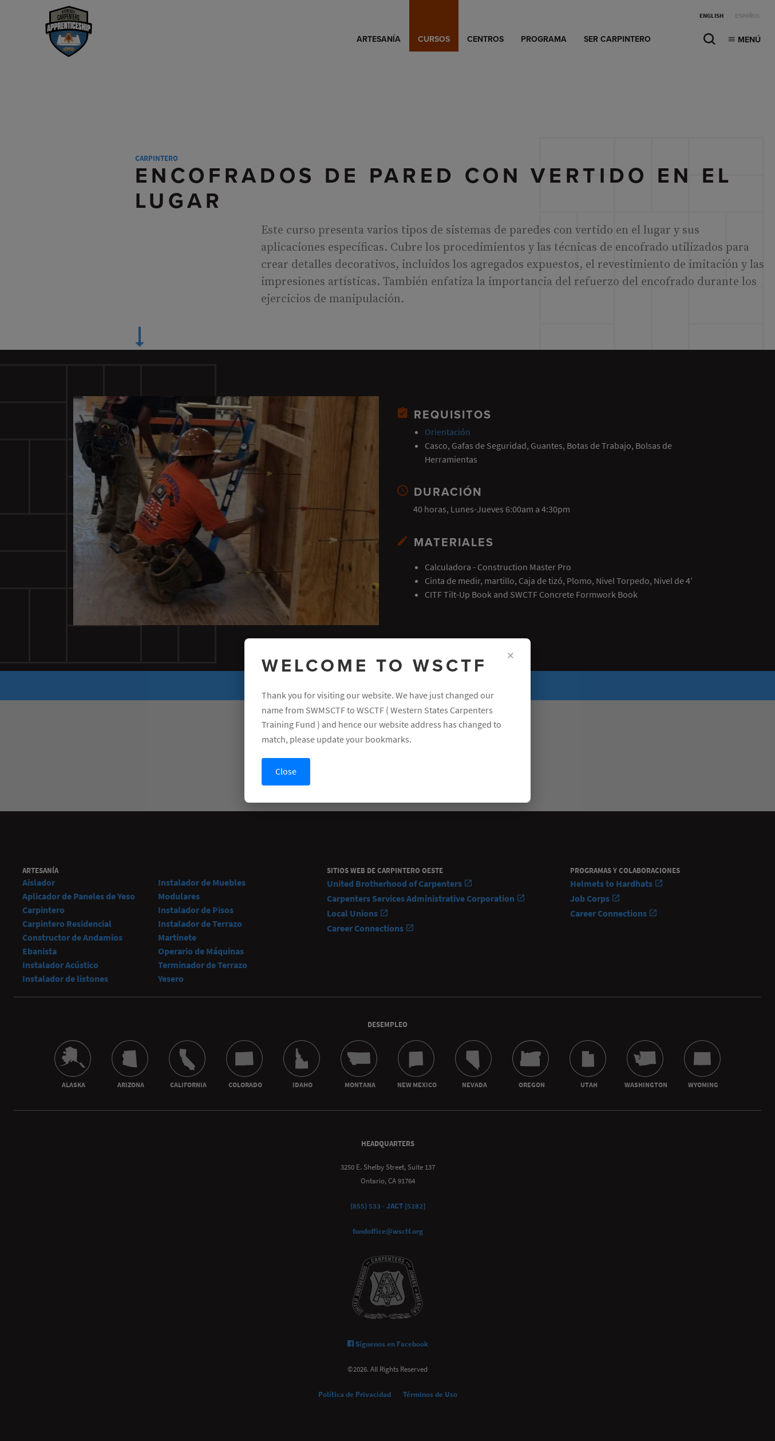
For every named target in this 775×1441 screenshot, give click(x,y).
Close (285, 771)
